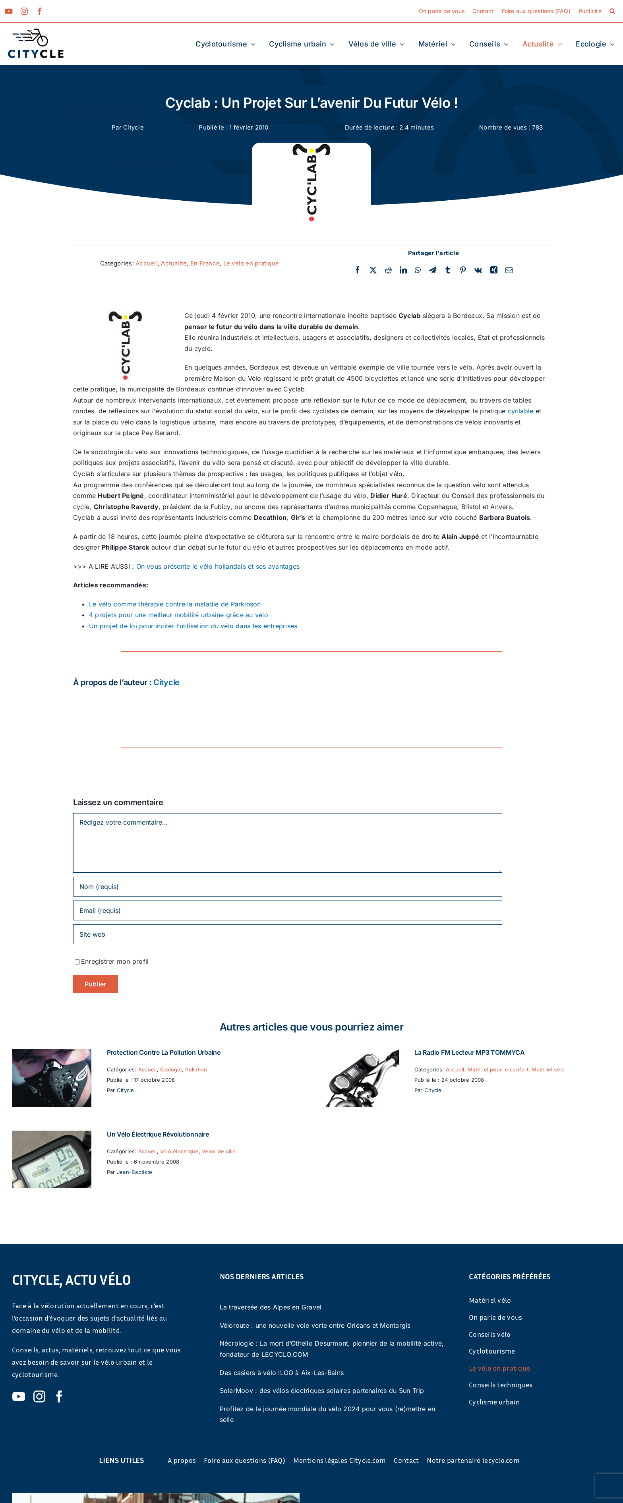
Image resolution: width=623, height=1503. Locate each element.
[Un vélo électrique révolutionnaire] (51, 1136)
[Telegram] (432, 270)
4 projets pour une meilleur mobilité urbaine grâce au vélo (178, 615)
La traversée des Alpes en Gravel (271, 1307)
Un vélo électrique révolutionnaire (158, 1134)
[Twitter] (373, 270)
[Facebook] (357, 270)
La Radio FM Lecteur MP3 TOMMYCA (469, 1052)
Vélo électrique (179, 1151)
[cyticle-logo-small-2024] (36, 32)
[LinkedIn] (403, 270)
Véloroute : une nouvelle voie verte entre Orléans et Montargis (315, 1325)
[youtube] (9, 11)
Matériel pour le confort (498, 1069)
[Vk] (478, 270)
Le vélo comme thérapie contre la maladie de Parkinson (175, 604)
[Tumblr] (447, 270)
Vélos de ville (219, 1151)
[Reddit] (388, 270)
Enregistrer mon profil (115, 961)
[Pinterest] (462, 270)
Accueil (146, 263)
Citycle (133, 127)
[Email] (509, 270)
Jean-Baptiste (134, 1172)
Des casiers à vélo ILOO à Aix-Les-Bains (282, 1373)
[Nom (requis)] (287, 887)
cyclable (521, 411)
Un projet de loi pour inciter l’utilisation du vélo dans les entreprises (193, 626)
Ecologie (171, 1069)
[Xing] (493, 270)
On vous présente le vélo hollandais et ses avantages (218, 566)
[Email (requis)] (287, 910)
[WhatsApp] (418, 270)
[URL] (287, 934)
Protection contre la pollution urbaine (164, 1052)
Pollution (196, 1069)
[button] (612, 11)
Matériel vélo (548, 1069)
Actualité (174, 263)
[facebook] (39, 11)
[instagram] (24, 11)
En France (205, 263)
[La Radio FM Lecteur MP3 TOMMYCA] (359, 1054)
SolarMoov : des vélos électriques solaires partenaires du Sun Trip (322, 1391)
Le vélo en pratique (251, 263)
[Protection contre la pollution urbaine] (51, 1054)
